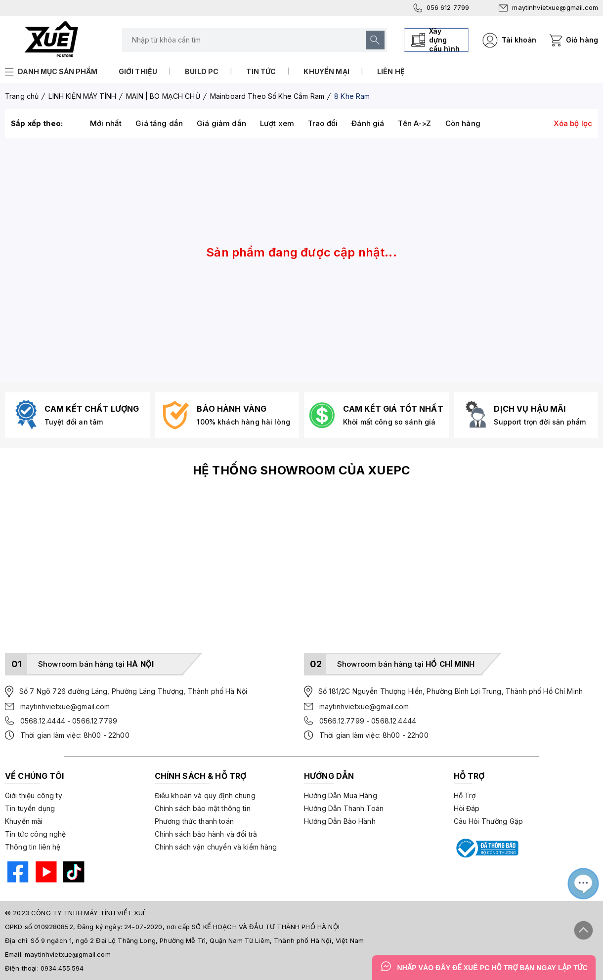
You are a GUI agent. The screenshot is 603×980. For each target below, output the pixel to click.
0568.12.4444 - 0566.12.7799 (68, 721)
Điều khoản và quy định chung (205, 795)
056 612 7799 (441, 7)
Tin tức (261, 71)
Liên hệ (391, 71)
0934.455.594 (62, 968)
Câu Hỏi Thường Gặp (488, 821)
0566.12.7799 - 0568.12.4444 (367, 721)
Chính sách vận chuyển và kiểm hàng (216, 847)
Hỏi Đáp (467, 808)
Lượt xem (277, 123)
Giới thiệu (138, 71)
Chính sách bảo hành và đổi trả (206, 834)
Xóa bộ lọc (573, 123)
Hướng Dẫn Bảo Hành (340, 821)
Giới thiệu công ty (33, 795)
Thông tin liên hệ (33, 847)
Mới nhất (106, 123)
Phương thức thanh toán (194, 821)
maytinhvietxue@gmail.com (548, 7)
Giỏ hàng (582, 40)
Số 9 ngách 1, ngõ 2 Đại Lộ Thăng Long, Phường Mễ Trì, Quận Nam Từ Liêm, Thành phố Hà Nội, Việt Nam (197, 940)
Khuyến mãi (24, 821)
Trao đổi (323, 123)
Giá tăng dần (159, 123)
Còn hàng (462, 123)
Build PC (201, 71)
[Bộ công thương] (486, 848)
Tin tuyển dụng (30, 808)
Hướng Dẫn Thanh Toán (344, 808)
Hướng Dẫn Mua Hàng (340, 795)
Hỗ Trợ (465, 795)
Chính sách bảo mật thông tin (203, 808)
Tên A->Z (414, 123)
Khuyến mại (326, 71)
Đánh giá (367, 123)
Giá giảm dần (221, 123)
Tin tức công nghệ (35, 834)
